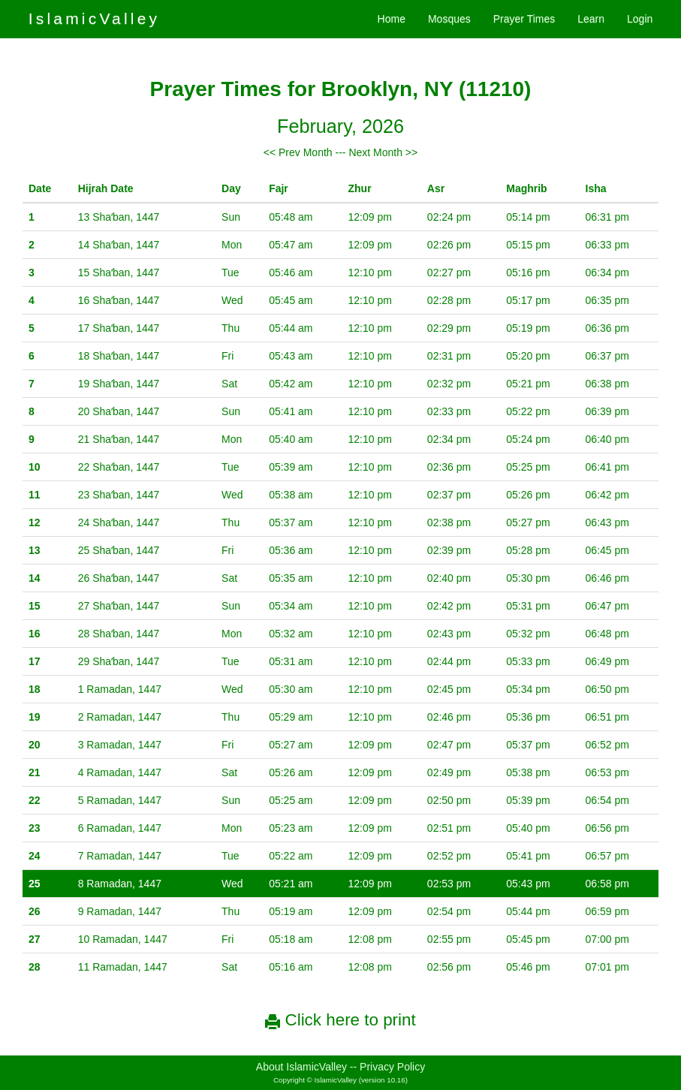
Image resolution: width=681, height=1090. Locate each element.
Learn (590, 19)
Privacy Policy (392, 1067)
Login (639, 19)
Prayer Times (524, 19)
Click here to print (340, 1019)
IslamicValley (95, 18)
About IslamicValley (301, 1067)
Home (391, 19)
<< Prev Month (298, 152)
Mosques (449, 19)
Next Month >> (382, 152)
